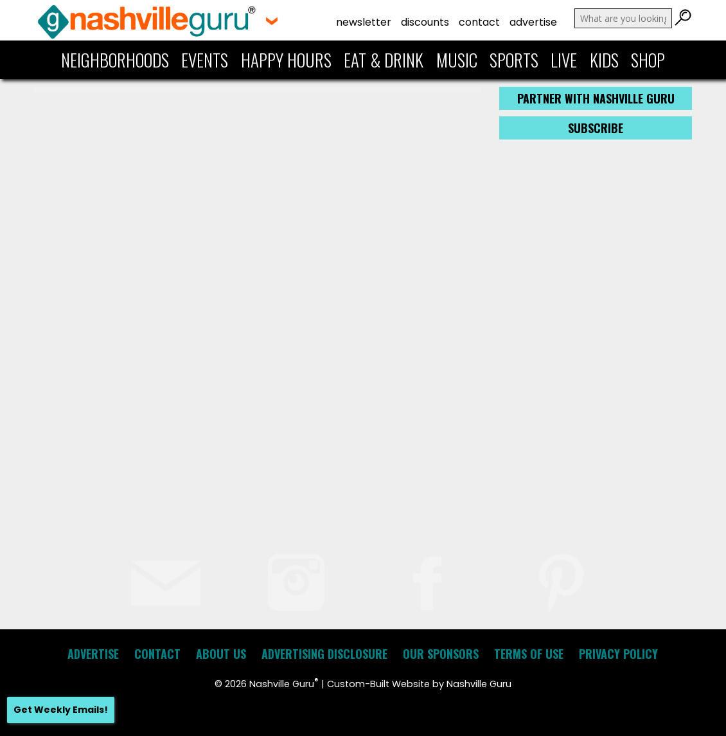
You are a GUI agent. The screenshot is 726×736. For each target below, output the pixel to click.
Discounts (425, 22)
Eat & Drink (383, 60)
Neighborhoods (115, 60)
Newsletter (363, 22)
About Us (221, 653)
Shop (648, 60)
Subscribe (595, 128)
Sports (514, 60)
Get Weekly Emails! (60, 709)
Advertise (533, 22)
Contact (479, 22)
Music (456, 60)
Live (564, 60)
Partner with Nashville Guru (596, 98)
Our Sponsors (441, 653)
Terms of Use (528, 653)
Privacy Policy (618, 653)
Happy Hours (286, 60)
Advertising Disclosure (324, 653)
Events (204, 60)
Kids (604, 60)
